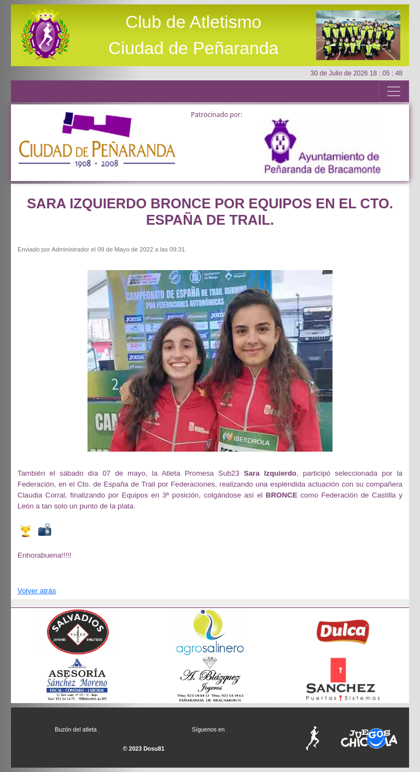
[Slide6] (371, 45)
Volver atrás (37, 591)
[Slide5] (363, 45)
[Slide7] (378, 45)
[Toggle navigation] (393, 91)
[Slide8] (385, 45)
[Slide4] (355, 45)
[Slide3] (348, 45)
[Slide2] (341, 45)
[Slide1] (333, 45)
